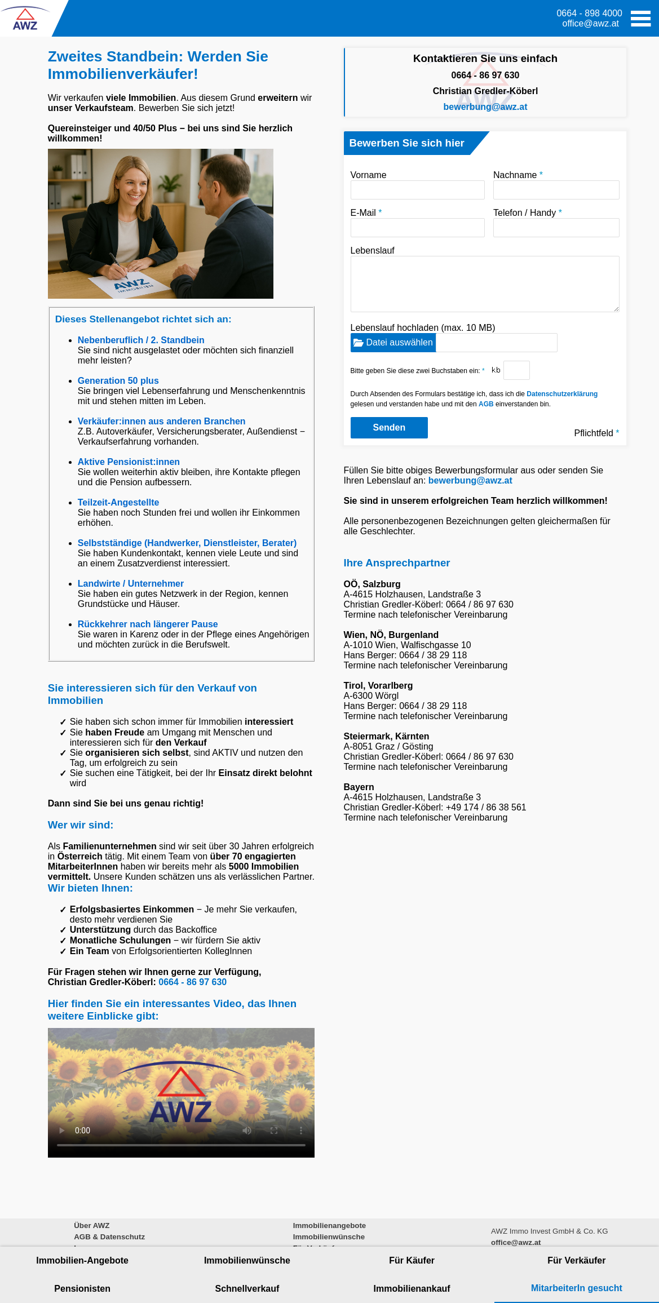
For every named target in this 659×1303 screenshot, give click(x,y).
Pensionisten (82, 1288)
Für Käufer (412, 1260)
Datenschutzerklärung (562, 394)
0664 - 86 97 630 (192, 982)
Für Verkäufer (576, 1260)
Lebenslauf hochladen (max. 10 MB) (454, 337)
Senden (389, 427)
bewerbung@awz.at (486, 107)
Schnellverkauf (247, 1288)
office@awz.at (591, 23)
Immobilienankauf (412, 1288)
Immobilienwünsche (247, 1260)
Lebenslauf (485, 279)
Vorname (418, 185)
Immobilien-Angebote (82, 1260)
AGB (486, 404)
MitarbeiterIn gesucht (576, 1288)
